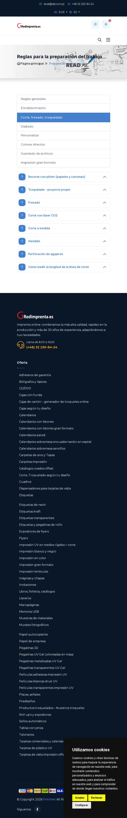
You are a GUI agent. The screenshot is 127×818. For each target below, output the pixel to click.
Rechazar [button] (96, 797)
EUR (59, 12)
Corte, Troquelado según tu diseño (44, 475)
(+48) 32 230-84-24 (41, 347)
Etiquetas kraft (30, 511)
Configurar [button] (81, 805)
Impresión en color (32, 558)
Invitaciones (27, 585)
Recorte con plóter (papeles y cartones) (52, 176)
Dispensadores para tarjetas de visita (45, 488)
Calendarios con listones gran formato (46, 428)
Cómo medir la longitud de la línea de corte (54, 267)
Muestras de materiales (36, 618)
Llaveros (25, 598)
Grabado (27, 126)
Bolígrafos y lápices (33, 382)
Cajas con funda (30, 395)
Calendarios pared (32, 435)
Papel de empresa (32, 641)
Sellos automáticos (32, 721)
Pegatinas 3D (28, 648)
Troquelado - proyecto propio (44, 189)
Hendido (29, 241)
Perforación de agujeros (41, 254)
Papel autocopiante (33, 634)
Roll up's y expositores (35, 714)
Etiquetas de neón (32, 505)
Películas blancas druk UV (38, 681)
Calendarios (27, 415)
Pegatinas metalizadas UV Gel (40, 661)
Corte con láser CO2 (38, 215)
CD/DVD (25, 388)
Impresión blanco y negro (37, 551)
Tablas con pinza (31, 728)
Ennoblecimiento (33, 108)
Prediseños (27, 701)
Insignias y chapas (31, 578)
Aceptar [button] (80, 797)
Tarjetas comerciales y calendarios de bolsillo (51, 741)
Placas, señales (29, 694)
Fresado (29, 202)
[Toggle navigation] (108, 40)
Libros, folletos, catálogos (37, 591)
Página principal (30, 63)
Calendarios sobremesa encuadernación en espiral (55, 442)
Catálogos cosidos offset (36, 468)
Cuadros (25, 481)
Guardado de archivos (37, 153)
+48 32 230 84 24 (81, 4)
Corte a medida (34, 228)
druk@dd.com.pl (51, 4)
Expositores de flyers (34, 531)
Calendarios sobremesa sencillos (42, 448)
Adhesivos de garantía (35, 375)
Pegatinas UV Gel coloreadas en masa (46, 654)
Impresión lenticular (33, 571)
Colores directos (33, 144)
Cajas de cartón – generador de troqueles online (54, 401)
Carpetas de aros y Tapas (37, 455)
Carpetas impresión (33, 462)
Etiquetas (26, 495)
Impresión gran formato (38, 162)
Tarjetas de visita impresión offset (43, 754)
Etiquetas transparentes (36, 518)
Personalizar (30, 135)
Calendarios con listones (36, 421)
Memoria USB (29, 611)
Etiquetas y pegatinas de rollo (40, 524)
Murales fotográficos (34, 625)
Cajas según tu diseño (35, 408)
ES (73, 12)
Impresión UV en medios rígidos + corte (47, 545)
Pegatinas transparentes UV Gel (42, 668)
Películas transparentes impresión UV (46, 688)
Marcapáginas (29, 605)
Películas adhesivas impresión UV (43, 674)
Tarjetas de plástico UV (35, 748)
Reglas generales (33, 99)
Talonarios (26, 734)
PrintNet (49, 799)
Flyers (23, 538)
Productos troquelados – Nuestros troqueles (51, 708)
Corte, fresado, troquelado (41, 117)
